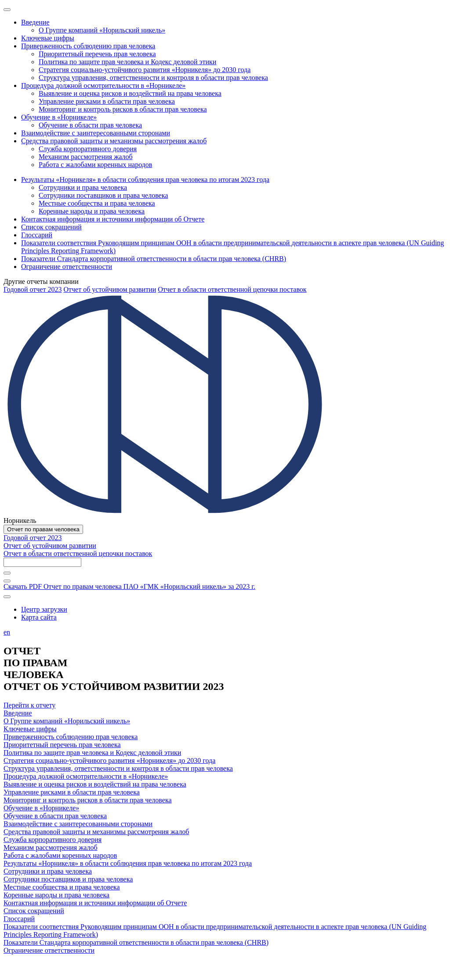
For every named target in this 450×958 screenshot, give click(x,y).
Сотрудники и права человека (48, 871)
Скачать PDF (129, 586)
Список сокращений (34, 910)
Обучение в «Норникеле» (41, 808)
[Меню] (7, 9)
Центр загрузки (44, 609)
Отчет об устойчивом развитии (109, 289)
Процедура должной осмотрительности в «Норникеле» (86, 776)
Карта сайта (39, 617)
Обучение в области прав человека (55, 816)
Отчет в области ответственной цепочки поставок (232, 289)
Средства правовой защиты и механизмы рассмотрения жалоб (96, 831)
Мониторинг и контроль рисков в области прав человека (88, 800)
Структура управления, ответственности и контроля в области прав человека (118, 768)
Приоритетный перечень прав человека (62, 744)
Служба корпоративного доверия (53, 839)
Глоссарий (19, 918)
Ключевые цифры (30, 729)
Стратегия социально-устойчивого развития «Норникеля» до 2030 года (109, 760)
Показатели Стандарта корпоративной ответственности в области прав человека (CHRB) (136, 942)
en (7, 632)
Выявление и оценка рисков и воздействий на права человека (95, 784)
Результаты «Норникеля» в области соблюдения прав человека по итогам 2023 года (128, 863)
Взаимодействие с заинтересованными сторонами (78, 823)
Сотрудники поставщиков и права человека (68, 879)
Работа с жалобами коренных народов (60, 855)
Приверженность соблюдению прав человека (71, 736)
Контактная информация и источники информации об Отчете (95, 903)
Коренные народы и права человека (56, 895)
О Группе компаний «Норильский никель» (67, 721)
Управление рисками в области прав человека (72, 792)
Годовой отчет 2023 (33, 289)
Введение (18, 713)
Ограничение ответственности (49, 950)
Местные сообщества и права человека (62, 887)
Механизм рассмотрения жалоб (51, 847)
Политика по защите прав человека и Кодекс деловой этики (92, 752)
